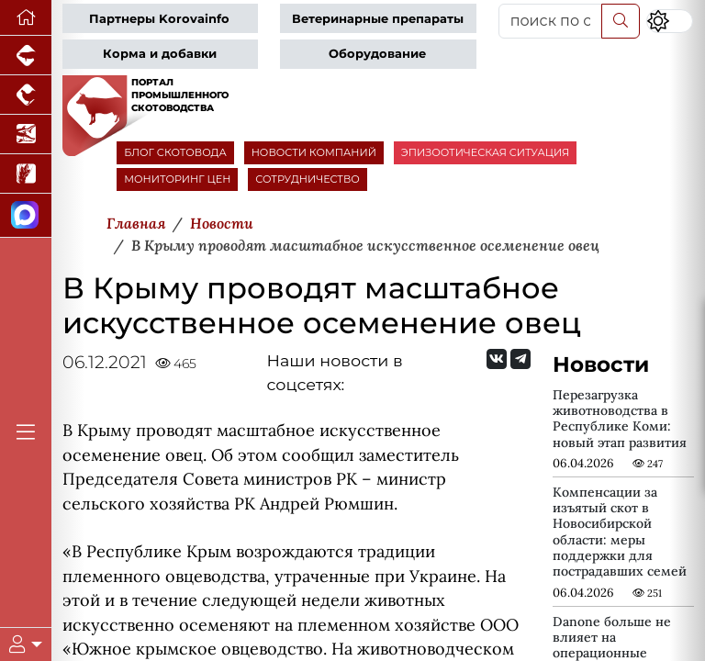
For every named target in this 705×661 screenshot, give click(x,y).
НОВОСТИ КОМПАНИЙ (314, 152)
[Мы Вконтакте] (497, 359)
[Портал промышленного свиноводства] (25, 55)
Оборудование (377, 54)
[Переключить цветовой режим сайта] (669, 20)
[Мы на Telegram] (520, 359)
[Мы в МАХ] (25, 216)
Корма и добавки (160, 54)
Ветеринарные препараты (378, 19)
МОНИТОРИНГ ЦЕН (177, 179)
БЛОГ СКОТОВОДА (175, 152)
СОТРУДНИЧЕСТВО (307, 179)
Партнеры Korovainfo (159, 19)
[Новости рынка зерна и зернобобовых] (25, 174)
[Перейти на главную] (25, 18)
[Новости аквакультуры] (25, 134)
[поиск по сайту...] (550, 21)
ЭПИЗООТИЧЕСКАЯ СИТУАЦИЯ (485, 152)
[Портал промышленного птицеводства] (25, 95)
